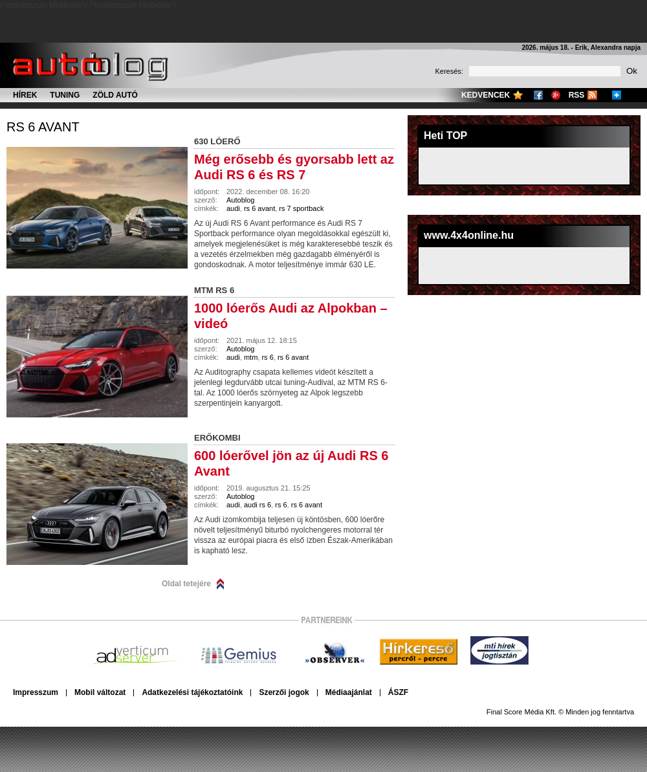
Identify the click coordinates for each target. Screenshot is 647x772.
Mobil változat (100, 692)
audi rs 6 (257, 505)
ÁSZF (398, 692)
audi (233, 208)
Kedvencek (485, 95)
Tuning (65, 95)
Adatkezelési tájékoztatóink (192, 692)
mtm (251, 357)
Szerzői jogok (284, 692)
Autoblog (240, 200)
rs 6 (267, 357)
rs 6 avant (43, 127)
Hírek (25, 95)
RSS (577, 95)
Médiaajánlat (348, 692)
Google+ (555, 95)
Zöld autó (115, 95)
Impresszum (35, 692)
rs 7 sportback (301, 208)
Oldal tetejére (186, 583)
